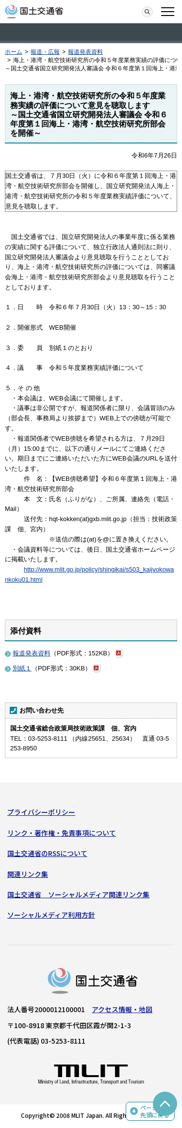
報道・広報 (45, 51)
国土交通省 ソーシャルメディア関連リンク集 (78, 894)
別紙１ (22, 668)
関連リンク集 (27, 874)
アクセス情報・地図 (122, 1009)
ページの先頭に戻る (154, 1111)
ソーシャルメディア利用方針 (51, 915)
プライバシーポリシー (41, 812)
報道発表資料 (85, 51)
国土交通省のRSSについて (47, 853)
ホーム (13, 51)
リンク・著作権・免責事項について (61, 833)
